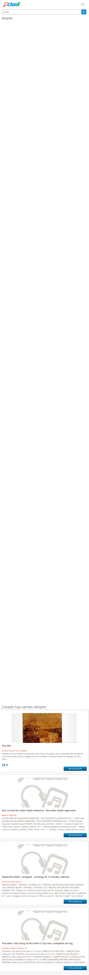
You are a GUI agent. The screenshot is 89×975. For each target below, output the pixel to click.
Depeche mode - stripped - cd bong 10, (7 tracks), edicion (36, 876)
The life (6, 745)
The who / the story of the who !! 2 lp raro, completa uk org (37, 943)
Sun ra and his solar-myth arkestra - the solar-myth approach (39, 810)
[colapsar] (82, 4)
